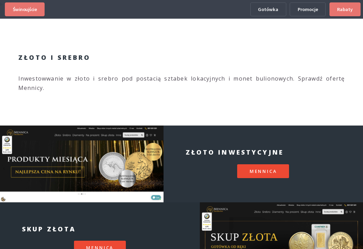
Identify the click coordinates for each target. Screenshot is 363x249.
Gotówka (268, 9)
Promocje (308, 9)
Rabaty (345, 9)
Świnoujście (25, 9)
